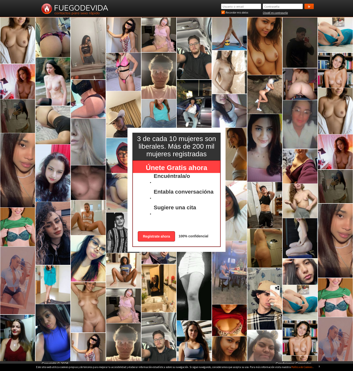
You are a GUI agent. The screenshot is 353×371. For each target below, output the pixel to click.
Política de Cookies (302, 367)
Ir (309, 6)
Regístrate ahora (156, 236)
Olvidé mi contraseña (275, 12)
